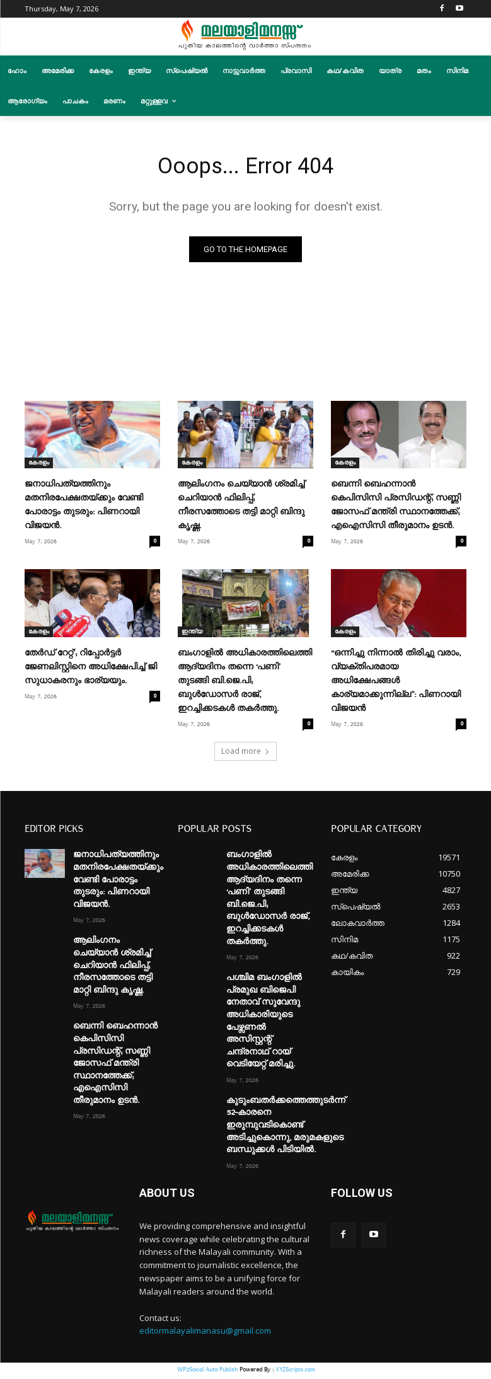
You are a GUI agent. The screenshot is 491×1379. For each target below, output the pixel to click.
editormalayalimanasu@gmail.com (205, 1333)
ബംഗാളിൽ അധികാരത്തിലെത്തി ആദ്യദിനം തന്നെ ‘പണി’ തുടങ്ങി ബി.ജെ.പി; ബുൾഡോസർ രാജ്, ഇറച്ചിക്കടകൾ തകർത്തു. (245, 684)
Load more (245, 754)
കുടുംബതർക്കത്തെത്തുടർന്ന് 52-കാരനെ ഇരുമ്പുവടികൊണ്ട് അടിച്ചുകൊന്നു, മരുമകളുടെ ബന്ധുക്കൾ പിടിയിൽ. (285, 1128)
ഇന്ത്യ (192, 635)
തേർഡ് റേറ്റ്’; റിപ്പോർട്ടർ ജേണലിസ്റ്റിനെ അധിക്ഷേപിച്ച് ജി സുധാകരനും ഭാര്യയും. (91, 670)
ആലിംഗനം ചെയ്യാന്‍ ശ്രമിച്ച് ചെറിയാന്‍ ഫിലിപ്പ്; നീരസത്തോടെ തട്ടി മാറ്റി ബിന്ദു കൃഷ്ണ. (113, 968)
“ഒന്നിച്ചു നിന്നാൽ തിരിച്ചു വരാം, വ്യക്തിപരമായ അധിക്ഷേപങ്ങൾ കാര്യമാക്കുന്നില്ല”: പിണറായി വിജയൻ (396, 684)
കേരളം (38, 466)
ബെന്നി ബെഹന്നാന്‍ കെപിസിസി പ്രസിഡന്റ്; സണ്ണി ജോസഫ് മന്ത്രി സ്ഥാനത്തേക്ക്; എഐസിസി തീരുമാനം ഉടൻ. (115, 1066)
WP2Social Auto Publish (207, 1372)
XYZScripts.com (295, 1372)
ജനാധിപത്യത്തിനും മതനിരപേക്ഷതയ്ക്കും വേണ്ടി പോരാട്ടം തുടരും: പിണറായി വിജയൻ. (118, 882)
